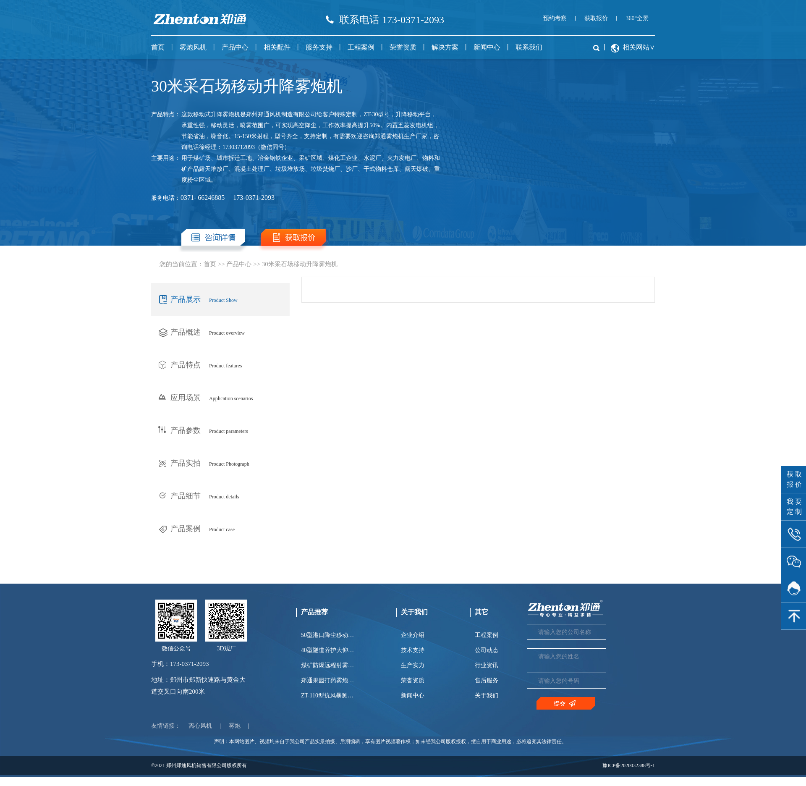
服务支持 (319, 47)
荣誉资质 (403, 47)
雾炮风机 (193, 47)
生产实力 (412, 665)
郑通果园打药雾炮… (327, 680)
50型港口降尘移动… (327, 635)
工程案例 (361, 47)
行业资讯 (486, 665)
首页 (158, 47)
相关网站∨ (639, 47)
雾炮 (235, 726)
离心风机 (200, 726)
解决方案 (445, 47)
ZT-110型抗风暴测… (327, 695)
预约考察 (555, 18)
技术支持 (412, 650)
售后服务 (486, 680)
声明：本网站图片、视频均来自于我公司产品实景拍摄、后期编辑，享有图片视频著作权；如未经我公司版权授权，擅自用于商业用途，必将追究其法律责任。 (390, 741)
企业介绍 (412, 635)
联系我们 (529, 47)
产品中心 (235, 47)
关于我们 (486, 695)
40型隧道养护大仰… (327, 650)
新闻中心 (487, 47)
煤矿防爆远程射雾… (327, 665)
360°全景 (637, 18)
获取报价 (596, 18)
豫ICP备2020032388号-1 (628, 765)
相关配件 (277, 47)
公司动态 (486, 650)
